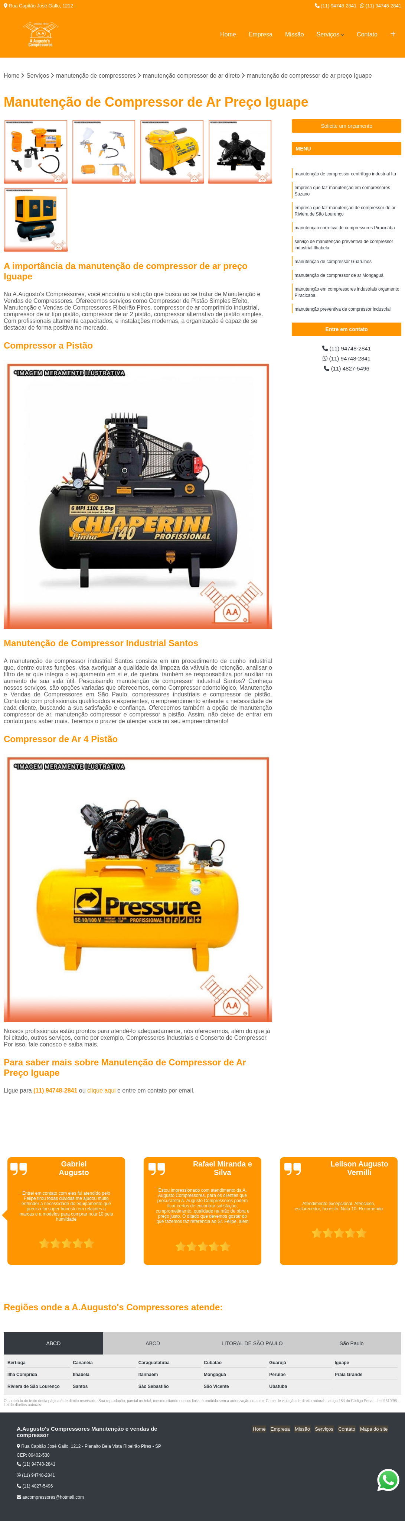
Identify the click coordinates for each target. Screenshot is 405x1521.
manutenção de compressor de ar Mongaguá (338, 279)
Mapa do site (374, 1429)
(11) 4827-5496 (347, 369)
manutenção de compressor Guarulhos (332, 265)
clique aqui (101, 1091)
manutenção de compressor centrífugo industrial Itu (345, 174)
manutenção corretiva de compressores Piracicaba (344, 230)
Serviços (328, 34)
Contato (367, 34)
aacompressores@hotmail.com (50, 1497)
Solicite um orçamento (346, 126)
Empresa (260, 34)
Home (228, 34)
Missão (294, 34)
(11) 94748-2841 (336, 6)
